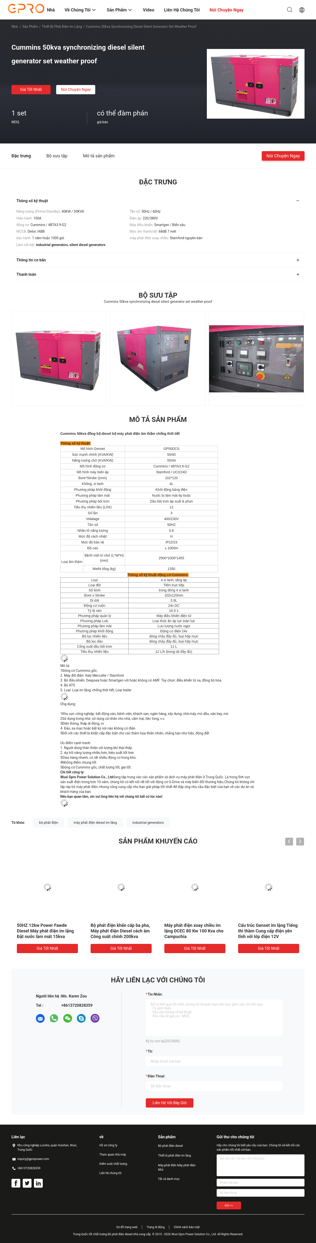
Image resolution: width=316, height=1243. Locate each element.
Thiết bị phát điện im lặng (62, 26)
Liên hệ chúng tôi (110, 1173)
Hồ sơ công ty (108, 1145)
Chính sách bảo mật (187, 1227)
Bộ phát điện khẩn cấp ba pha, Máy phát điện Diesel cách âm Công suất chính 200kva (120, 931)
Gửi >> (229, 1205)
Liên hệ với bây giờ (170, 1103)
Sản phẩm (30, 26)
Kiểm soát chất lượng (113, 1164)
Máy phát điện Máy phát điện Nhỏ (177, 1167)
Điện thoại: (156, 1076)
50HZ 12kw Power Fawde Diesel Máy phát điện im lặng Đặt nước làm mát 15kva (45, 931)
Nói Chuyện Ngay (76, 89)
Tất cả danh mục (169, 1179)
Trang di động (155, 1227)
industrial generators (148, 823)
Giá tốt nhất (31, 89)
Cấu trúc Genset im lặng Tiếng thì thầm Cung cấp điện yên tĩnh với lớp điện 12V (268, 931)
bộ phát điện (48, 823)
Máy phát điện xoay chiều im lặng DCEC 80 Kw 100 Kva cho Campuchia (193, 931)
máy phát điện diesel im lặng (95, 823)
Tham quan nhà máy (112, 1154)
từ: (150, 1051)
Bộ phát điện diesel (170, 1146)
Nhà (14, 26)
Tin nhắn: (155, 994)
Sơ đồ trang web (126, 1227)
